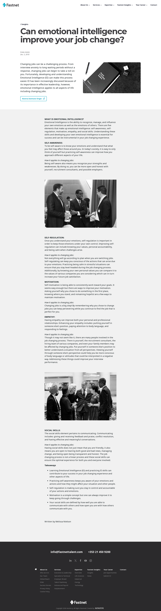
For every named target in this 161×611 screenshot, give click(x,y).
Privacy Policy (45, 588)
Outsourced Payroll (61, 585)
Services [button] (97, 5)
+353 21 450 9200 (99, 552)
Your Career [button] (142, 5)
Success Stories (45, 585)
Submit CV (107, 576)
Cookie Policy (45, 592)
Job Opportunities (110, 573)
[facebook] (80, 560)
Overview (78, 573)
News (89, 576)
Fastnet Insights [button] (125, 5)
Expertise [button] (109, 5)
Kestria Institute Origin (32, 99)
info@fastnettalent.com (67, 552)
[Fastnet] (40, 5)
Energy (77, 582)
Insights (24, 24)
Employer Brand (60, 579)
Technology (79, 585)
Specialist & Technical (62, 576)
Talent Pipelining (60, 582)
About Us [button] (85, 5)
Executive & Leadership (62, 573)
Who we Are (44, 573)
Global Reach (44, 579)
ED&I (42, 582)
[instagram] (90, 560)
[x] (75, 560)
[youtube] (85, 560)
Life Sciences (79, 576)
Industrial (78, 579)
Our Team (43, 576)
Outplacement (59, 588)
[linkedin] (70, 560)
